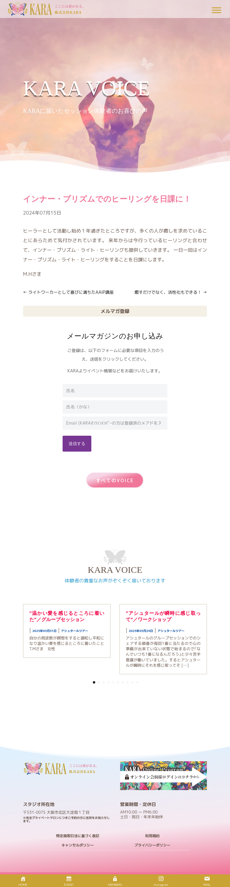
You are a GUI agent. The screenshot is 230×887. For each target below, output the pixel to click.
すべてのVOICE (115, 480)
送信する (77, 443)
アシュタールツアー (74, 631)
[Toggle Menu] (216, 10)
